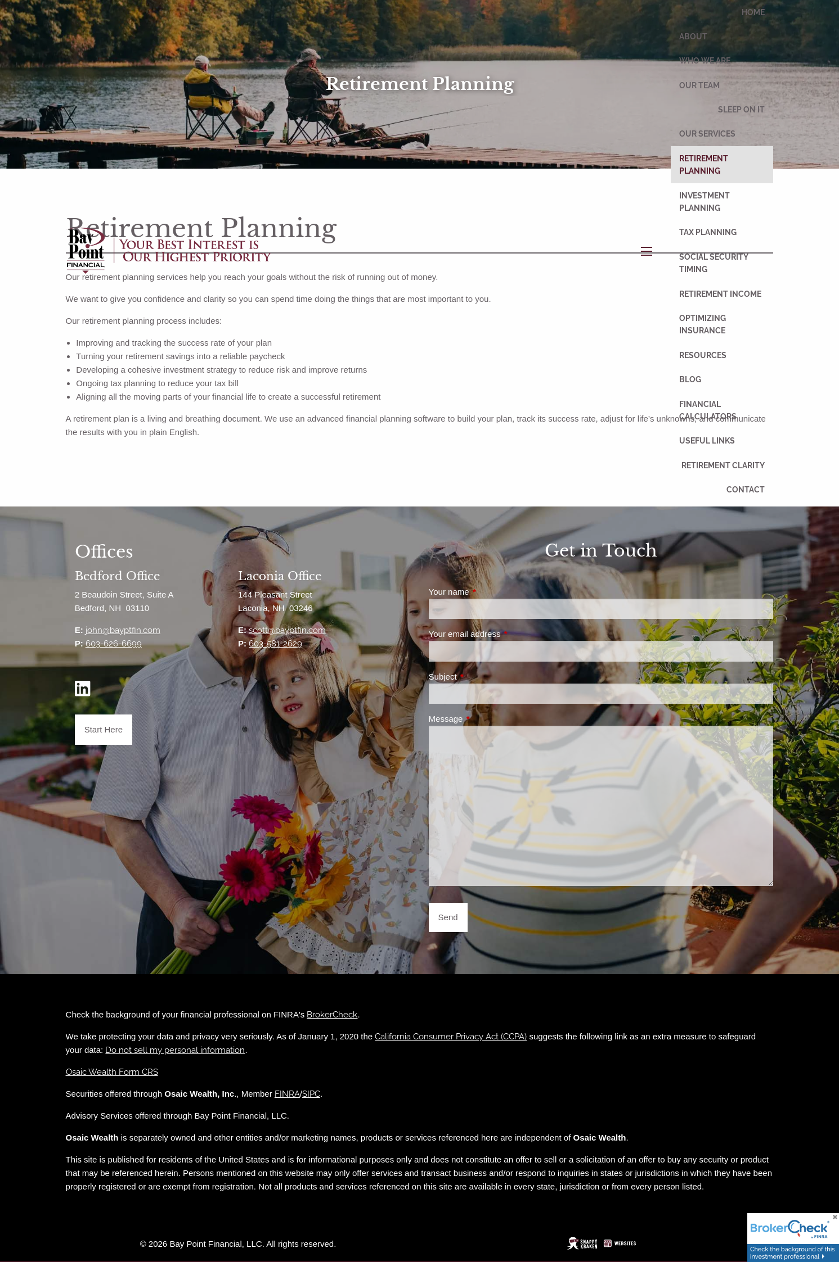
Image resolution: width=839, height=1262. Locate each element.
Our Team (699, 85)
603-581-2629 (275, 644)
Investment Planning (704, 201)
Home (753, 12)
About (693, 36)
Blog (690, 379)
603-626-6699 (114, 644)
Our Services (707, 133)
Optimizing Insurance (702, 324)
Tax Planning (708, 232)
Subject (483, 676)
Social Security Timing (713, 263)
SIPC (311, 1094)
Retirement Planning (703, 164)
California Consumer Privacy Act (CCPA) (451, 1037)
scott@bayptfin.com (287, 630)
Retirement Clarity (723, 465)
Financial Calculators (708, 410)
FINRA (287, 1094)
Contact (745, 489)
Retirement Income (720, 294)
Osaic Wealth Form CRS (112, 1072)
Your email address (505, 634)
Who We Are (704, 60)
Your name (489, 591)
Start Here (103, 729)
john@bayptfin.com (123, 630)
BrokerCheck (332, 1015)
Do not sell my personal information (175, 1050)
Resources (702, 355)
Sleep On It (741, 109)
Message (486, 718)
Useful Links (707, 440)
